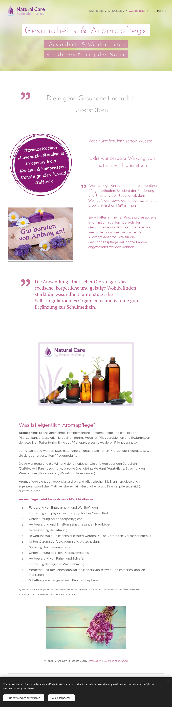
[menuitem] (98, 11)
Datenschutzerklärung (115, 660)
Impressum (95, 660)
